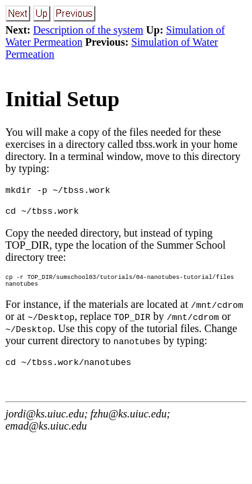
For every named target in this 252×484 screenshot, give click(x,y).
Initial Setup (62, 99)
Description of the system (88, 30)
